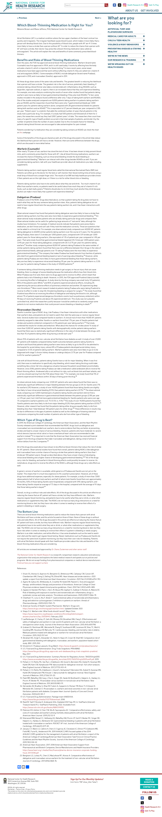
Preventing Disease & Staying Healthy (126, 50)
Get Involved (150, 10)
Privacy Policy (30, 789)
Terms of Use (20, 789)
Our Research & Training (126, 59)
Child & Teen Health (126, 40)
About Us (131, 10)
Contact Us (149, 787)
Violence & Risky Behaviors (126, 44)
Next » (98, 17)
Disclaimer (11, 789)
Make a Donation (149, 780)
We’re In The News (126, 55)
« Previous (22, 17)
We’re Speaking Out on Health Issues (126, 65)
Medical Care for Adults (126, 36)
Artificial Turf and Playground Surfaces (120, 30)
